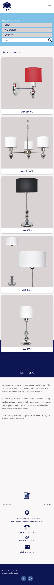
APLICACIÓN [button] (27, 30)
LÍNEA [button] (27, 25)
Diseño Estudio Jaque (10, 573)
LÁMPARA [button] (27, 35)
